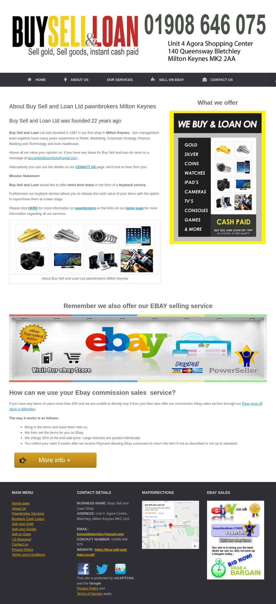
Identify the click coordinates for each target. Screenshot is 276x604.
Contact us (20, 544)
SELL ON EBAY (167, 80)
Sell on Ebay (21, 534)
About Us (19, 508)
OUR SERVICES (120, 80)
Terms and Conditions (28, 555)
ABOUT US (76, 80)
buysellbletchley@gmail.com (100, 534)
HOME (37, 80)
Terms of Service (89, 594)
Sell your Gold (22, 524)
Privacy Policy (22, 550)
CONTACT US (218, 80)
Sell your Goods (24, 529)
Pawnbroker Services (28, 513)
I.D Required (21, 539)
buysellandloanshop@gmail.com (52, 158)
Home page (20, 503)
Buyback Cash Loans (28, 519)
